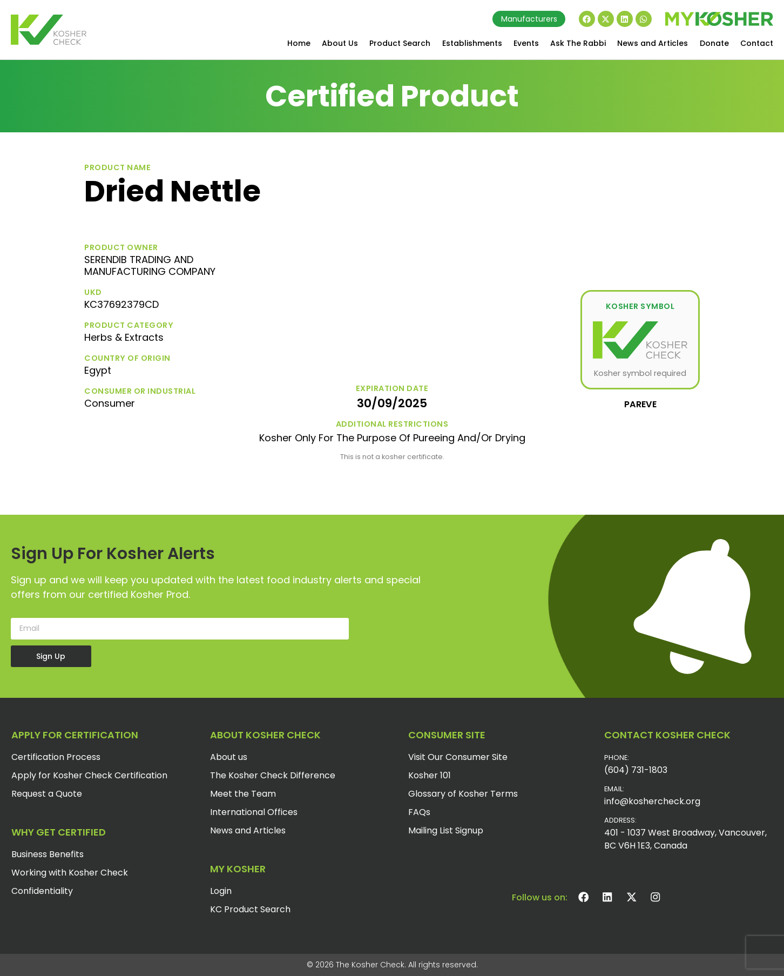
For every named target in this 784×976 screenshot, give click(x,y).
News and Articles (652, 43)
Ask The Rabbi (578, 43)
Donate (714, 43)
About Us (340, 43)
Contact (756, 43)
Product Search (399, 43)
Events (526, 43)
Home (298, 43)
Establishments (472, 43)
